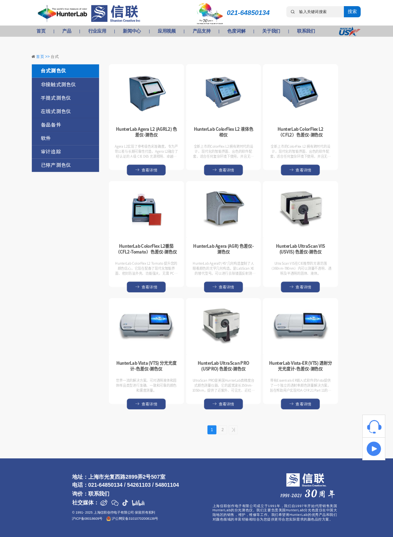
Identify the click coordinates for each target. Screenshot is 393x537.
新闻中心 (132, 31)
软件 (46, 138)
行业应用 (97, 31)
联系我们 (306, 31)
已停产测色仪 (56, 165)
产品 (66, 31)
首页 (40, 31)
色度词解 (236, 31)
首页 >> (43, 56)
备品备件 (51, 125)
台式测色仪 (53, 71)
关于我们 (271, 31)
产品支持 (202, 31)
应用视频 (167, 31)
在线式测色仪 (56, 111)
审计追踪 (51, 152)
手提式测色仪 (56, 98)
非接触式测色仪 (58, 84)
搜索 (352, 11)
